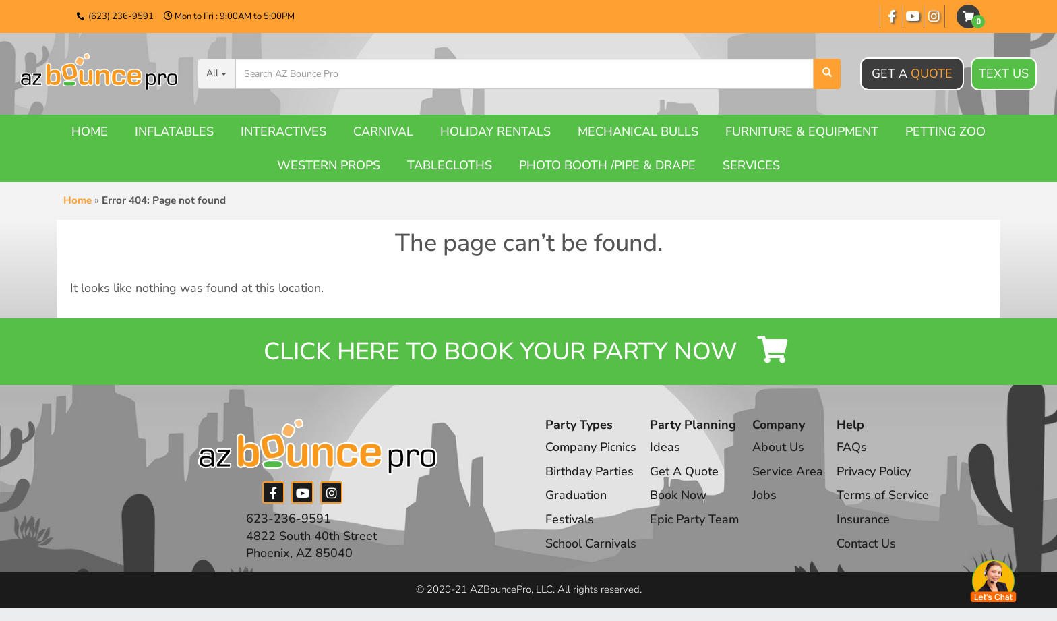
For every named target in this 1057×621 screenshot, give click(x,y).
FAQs (853, 447)
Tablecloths (449, 165)
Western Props (328, 165)
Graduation (576, 495)
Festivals (569, 519)
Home (89, 131)
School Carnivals (590, 543)
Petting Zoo (945, 131)
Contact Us (867, 543)
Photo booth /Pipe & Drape (607, 165)
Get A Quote (685, 471)
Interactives (283, 131)
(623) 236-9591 (121, 16)
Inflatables (174, 131)
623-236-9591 (288, 518)
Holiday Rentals (495, 131)
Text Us (1003, 74)
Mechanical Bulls (638, 131)
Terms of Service (884, 495)
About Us (780, 447)
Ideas (666, 447)
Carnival (383, 131)
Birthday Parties (589, 471)
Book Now (679, 495)
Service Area (789, 471)
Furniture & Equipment (801, 131)
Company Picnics (591, 447)
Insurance (864, 519)
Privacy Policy (875, 471)
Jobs (766, 495)
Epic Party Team (695, 519)
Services (751, 165)
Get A (912, 73)
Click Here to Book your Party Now (528, 351)
